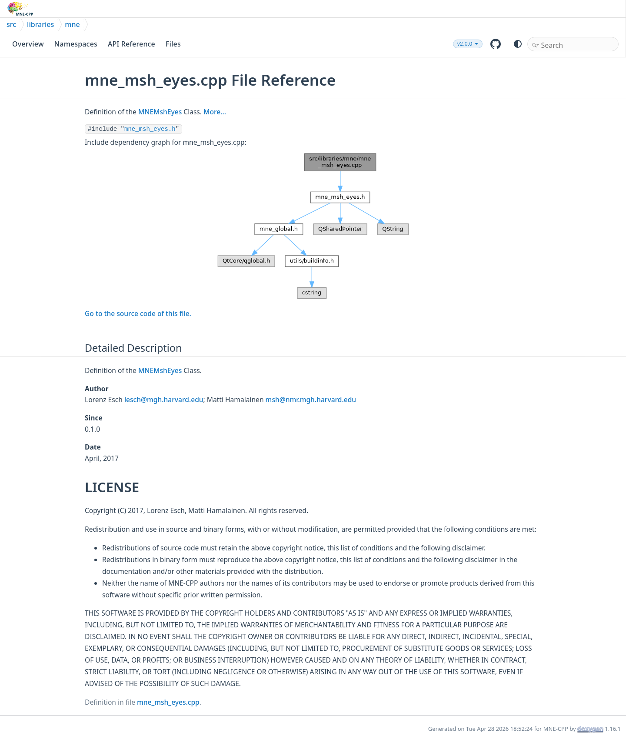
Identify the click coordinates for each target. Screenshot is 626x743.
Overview (28, 44)
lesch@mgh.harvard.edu (163, 399)
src (11, 24)
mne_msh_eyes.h (150, 129)
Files (173, 44)
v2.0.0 (465, 44)
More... (214, 112)
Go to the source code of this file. (138, 313)
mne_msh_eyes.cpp (168, 702)
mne (72, 24)
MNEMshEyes (160, 112)
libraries (40, 24)
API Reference (131, 44)
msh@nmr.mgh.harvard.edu (311, 399)
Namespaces (75, 44)
